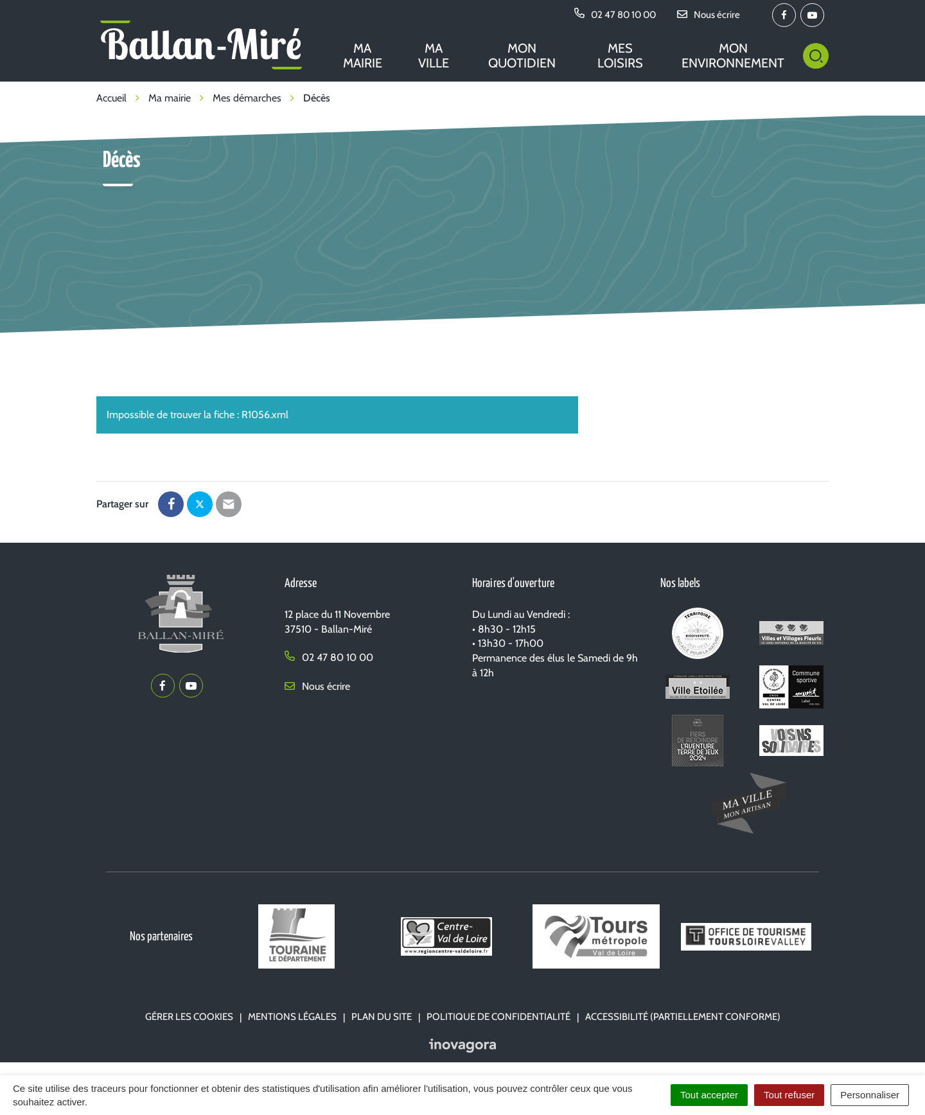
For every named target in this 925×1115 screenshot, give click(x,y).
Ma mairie (362, 55)
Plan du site (381, 1017)
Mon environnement (733, 55)
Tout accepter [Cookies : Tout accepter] (709, 1094)
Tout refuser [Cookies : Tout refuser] (789, 1094)
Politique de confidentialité (498, 1017)
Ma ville (433, 55)
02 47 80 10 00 (329, 657)
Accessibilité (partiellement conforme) (682, 1017)
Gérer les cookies (189, 1017)
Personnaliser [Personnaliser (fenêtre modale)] (869, 1094)
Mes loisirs (620, 55)
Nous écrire (317, 686)
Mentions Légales (292, 1017)
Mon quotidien (522, 55)
